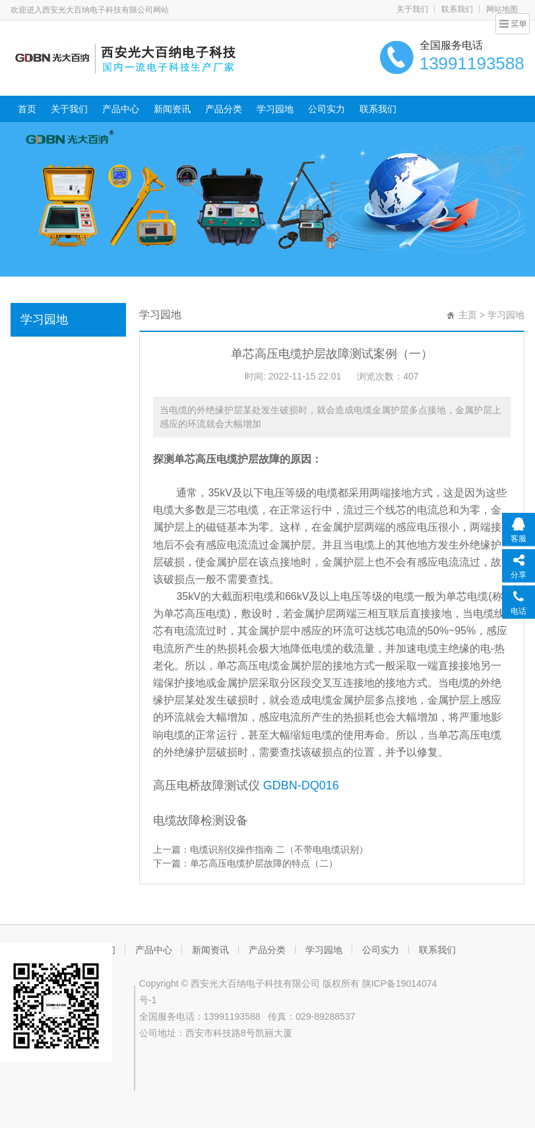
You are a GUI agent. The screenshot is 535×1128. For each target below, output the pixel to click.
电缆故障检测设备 (200, 820)
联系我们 (457, 9)
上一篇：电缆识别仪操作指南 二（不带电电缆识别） (260, 849)
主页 (467, 315)
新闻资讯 (172, 109)
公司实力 (326, 109)
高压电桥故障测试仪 (206, 785)
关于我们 (412, 9)
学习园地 (275, 109)
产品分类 (223, 109)
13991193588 (232, 1016)
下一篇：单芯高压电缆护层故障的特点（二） (245, 863)
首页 (27, 109)
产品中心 (120, 109)
